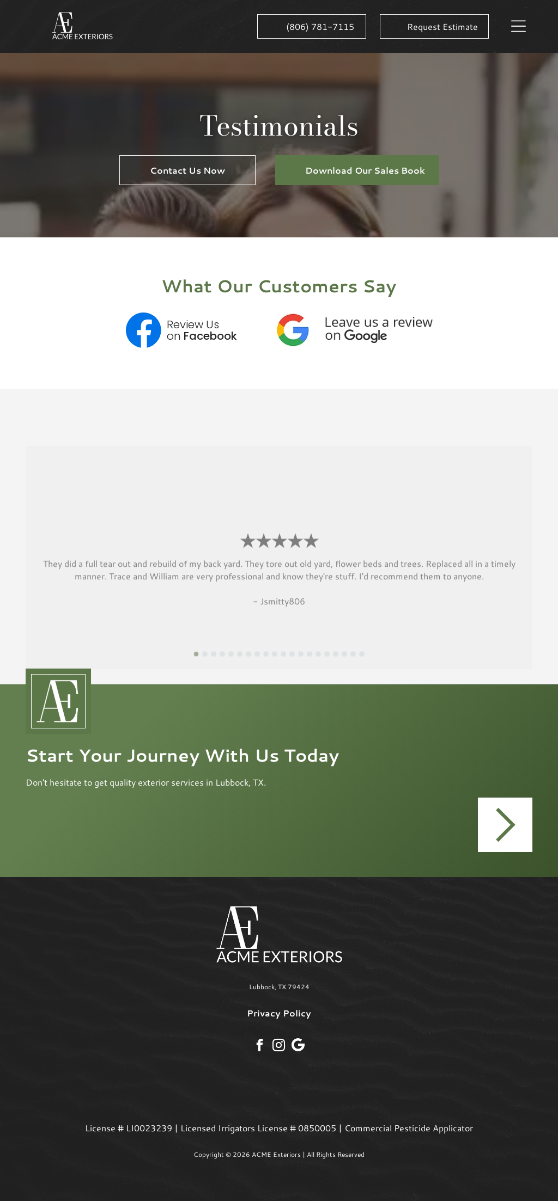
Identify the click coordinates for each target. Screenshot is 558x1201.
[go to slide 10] (274, 662)
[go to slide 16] (327, 662)
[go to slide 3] (213, 662)
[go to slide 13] (301, 662)
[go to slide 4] (222, 662)
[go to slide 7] (248, 662)
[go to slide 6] (240, 662)
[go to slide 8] (257, 662)
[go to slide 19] (353, 662)
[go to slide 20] (362, 662)
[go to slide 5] (231, 662)
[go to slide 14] (309, 662)
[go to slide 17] (335, 662)
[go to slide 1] (196, 662)
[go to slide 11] (283, 662)
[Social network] (298, 1046)
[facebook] (259, 1046)
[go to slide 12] (292, 662)
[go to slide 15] (318, 662)
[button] (518, 26)
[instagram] (278, 1046)
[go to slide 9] (266, 662)
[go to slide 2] (205, 662)
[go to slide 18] (344, 662)
